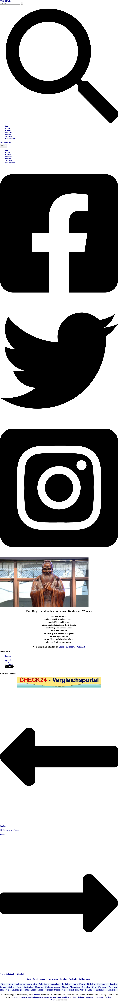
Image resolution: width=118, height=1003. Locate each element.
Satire (40, 990)
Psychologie (17, 990)
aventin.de (36, 995)
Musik (65, 987)
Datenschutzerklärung (52, 997)
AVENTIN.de (5, 1)
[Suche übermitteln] (22, 3)
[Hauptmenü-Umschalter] (3, 145)
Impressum (9, 132)
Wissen (83, 990)
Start (7, 126)
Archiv (7, 128)
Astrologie (55, 984)
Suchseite (8, 137)
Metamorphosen (52, 987)
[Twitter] (59, 419)
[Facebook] (59, 300)
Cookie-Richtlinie (69, 997)
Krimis (3, 987)
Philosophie (5, 990)
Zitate (90, 990)
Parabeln (102, 987)
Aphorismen (44, 984)
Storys (57, 990)
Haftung (89, 997)
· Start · (3, 984)
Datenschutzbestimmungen (32, 997)
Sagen (33, 990)
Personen (113, 987)
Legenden (28, 987)
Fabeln (82, 984)
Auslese (8, 130)
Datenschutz (15, 997)
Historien (113, 984)
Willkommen (10, 139)
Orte (94, 987)
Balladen (66, 984)
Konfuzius (70, 647)
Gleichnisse (102, 984)
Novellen (86, 987)
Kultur (11, 987)
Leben (61, 647)
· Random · (112, 990)
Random (8, 134)
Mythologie (75, 987)
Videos (64, 990)
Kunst (19, 987)
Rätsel (26, 990)
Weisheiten (74, 990)
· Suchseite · (100, 990)
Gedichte (91, 984)
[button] (59, 122)
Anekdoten (32, 984)
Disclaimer (81, 997)
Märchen (39, 987)
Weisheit (81, 647)
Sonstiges (48, 990)
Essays (75, 984)
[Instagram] (59, 555)
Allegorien (20, 984)
